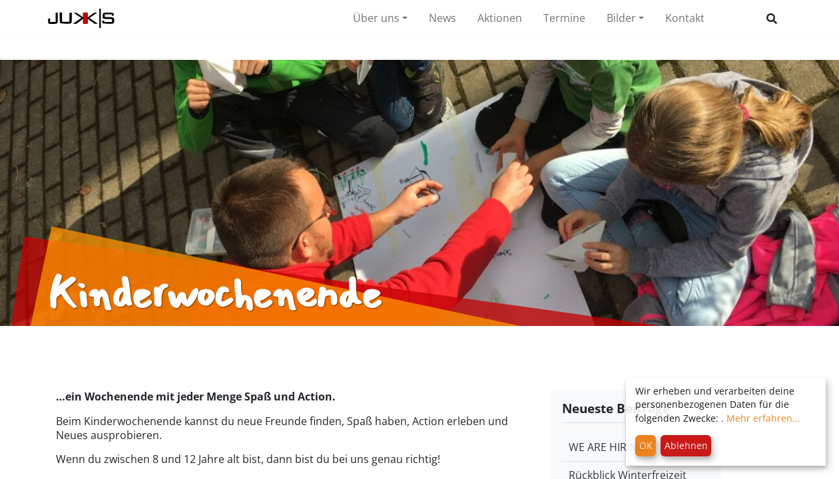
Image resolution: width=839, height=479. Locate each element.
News (442, 18)
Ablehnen (686, 445)
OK (646, 445)
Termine (564, 18)
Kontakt (684, 18)
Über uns (376, 18)
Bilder (621, 18)
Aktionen (499, 18)
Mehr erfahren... (763, 418)
